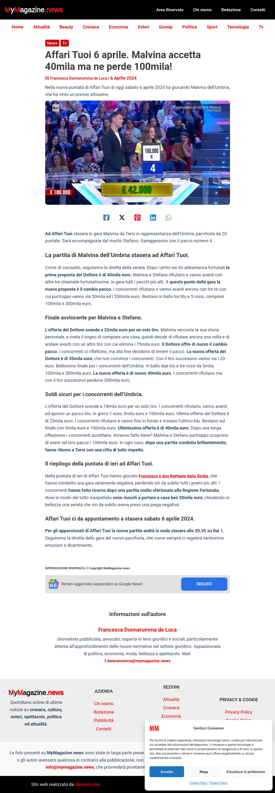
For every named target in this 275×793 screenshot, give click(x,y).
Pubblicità (104, 720)
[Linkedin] (156, 217)
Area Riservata (175, 9)
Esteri (143, 26)
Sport (209, 26)
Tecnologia (234, 26)
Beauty (69, 26)
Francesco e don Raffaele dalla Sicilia (175, 475)
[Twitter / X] (119, 217)
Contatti (258, 9)
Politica (187, 26)
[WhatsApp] (174, 217)
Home (22, 26)
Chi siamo (206, 9)
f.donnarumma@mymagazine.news (137, 661)
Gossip (165, 26)
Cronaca (93, 26)
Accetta (166, 772)
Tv (256, 26)
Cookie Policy (198, 783)
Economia (119, 26)
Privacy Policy (219, 783)
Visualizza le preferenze (245, 772)
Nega (204, 772)
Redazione (233, 9)
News (52, 43)
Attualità (45, 26)
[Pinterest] (137, 217)
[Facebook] (101, 217)
